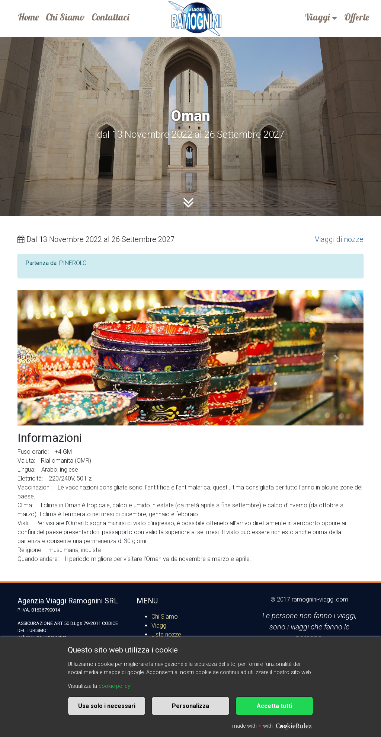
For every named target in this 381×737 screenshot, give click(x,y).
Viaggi (309, 16)
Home (30, 16)
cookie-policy (114, 686)
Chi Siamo (72, 16)
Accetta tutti (274, 705)
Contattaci (122, 16)
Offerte (354, 16)
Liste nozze (166, 634)
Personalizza (190, 705)
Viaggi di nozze (339, 239)
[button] (43, 357)
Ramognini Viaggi (194, 18)
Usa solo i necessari (106, 705)
